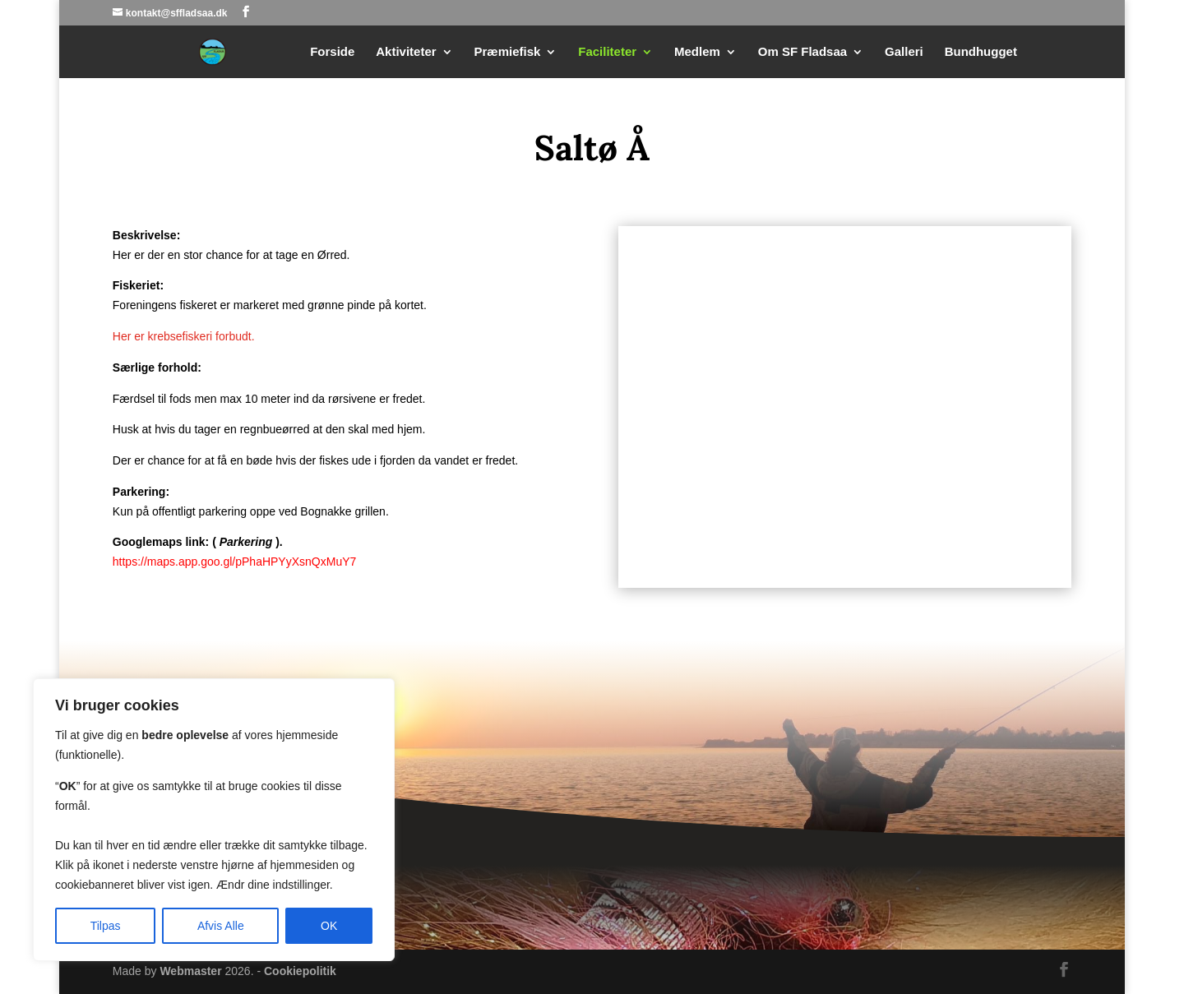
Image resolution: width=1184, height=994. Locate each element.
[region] (214, 819)
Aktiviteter (406, 52)
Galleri (904, 52)
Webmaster (190, 971)
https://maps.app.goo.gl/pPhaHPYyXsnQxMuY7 (235, 561)
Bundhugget (981, 52)
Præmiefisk (507, 52)
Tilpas (105, 925)
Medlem (697, 52)
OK (329, 925)
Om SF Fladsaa (802, 52)
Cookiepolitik (300, 971)
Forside (332, 52)
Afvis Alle (220, 925)
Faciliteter (607, 52)
